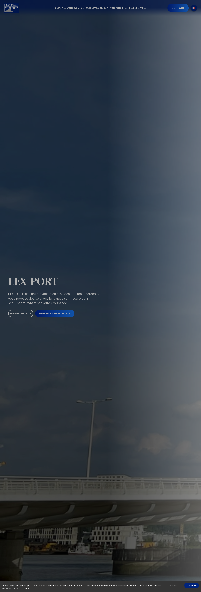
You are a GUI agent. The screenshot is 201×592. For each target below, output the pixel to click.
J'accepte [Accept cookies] (192, 585)
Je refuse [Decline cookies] (174, 585)
